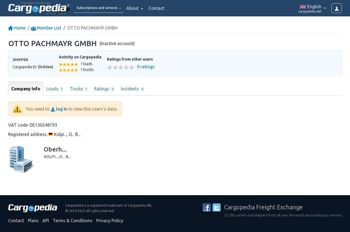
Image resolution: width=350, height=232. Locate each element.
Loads (55, 89)
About (147, 8)
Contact (171, 8)
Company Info (25, 88)
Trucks (79, 89)
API (45, 220)
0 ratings (145, 66)
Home (16, 27)
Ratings (104, 89)
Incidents (133, 89)
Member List (46, 27)
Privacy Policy (109, 220)
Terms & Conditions (72, 220)
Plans (33, 220)
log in (59, 108)
